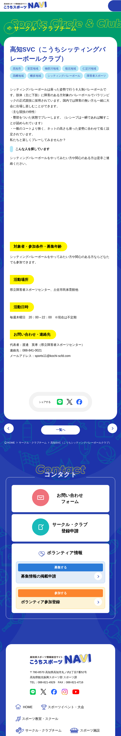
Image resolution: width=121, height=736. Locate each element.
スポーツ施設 (90, 730)
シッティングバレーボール (64, 75)
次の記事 (112, 428)
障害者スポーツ (96, 75)
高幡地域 (18, 75)
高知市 (17, 68)
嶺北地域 (70, 68)
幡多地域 (35, 75)
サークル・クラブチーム (43, 730)
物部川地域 (51, 68)
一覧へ (60, 429)
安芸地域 (32, 68)
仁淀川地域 (89, 68)
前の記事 (9, 428)
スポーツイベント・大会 (66, 707)
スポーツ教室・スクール (40, 719)
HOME (28, 707)
